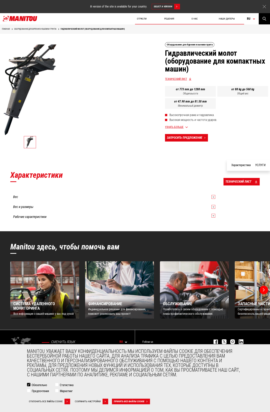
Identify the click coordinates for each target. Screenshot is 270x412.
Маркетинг (66, 391)
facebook (214, 341)
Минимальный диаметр (190, 105)
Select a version (167, 6)
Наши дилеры (227, 18)
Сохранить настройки (91, 401)
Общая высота (190, 93)
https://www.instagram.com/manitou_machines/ (230, 341)
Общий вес (242, 93)
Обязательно (39, 385)
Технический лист (176, 79)
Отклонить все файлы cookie (49, 401)
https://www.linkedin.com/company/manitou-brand (239, 341)
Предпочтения (40, 391)
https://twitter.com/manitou (222, 341)
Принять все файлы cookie (132, 401)
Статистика (67, 385)
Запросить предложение (187, 138)
